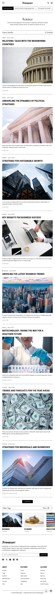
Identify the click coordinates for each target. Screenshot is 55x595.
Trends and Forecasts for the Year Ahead (26, 390)
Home (22, 570)
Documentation (25, 578)
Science (4, 327)
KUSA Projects (44, 584)
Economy (4, 387)
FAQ (3, 584)
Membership (6, 578)
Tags (3, 573)
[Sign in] (52, 3)
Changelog (24, 581)
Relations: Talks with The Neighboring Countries (23, 42)
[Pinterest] (17, 559)
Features (23, 573)
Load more (27, 501)
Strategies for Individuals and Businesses (26, 447)
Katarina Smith (7, 380)
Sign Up (42, 576)
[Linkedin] (13, 559)
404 (22, 584)
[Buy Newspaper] (46, 591)
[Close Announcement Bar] (52, 8)
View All (48, 508)
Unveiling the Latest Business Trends (23, 274)
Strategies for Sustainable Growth (22, 160)
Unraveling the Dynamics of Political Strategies (23, 102)
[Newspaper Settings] (51, 591)
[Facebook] (3, 559)
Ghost (34, 593)
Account (42, 570)
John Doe (6, 90)
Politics (4, 37)
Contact (4, 581)
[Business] (12, 520)
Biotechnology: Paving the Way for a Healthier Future (22, 332)
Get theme (43, 581)
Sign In (42, 573)
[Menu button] (3, 3)
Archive (4, 570)
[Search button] (48, 3)
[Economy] (34, 520)
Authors (4, 576)
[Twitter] (6, 559)
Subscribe (43, 555)
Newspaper (19, 593)
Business (4, 157)
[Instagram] (10, 559)
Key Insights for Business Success (21, 217)
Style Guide (24, 576)
